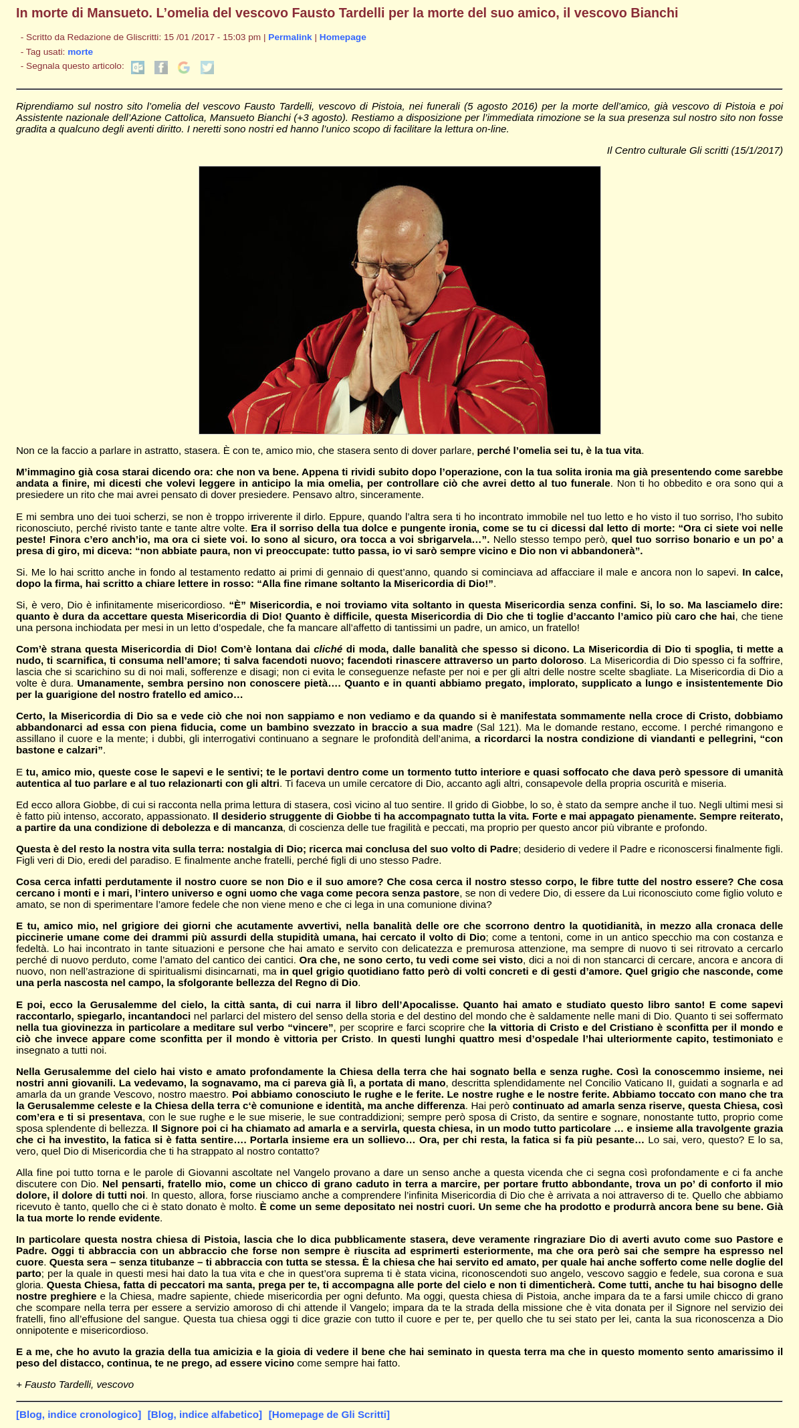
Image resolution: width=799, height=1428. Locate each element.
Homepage (343, 37)
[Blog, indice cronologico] (78, 1414)
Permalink (290, 37)
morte (80, 52)
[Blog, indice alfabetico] (205, 1414)
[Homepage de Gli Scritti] (329, 1414)
